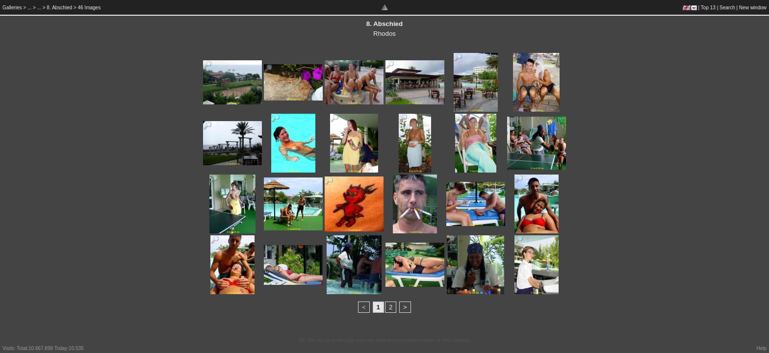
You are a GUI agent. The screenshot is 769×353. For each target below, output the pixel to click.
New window (753, 7)
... (29, 7)
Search (727, 7)
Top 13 (708, 7)
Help (761, 348)
